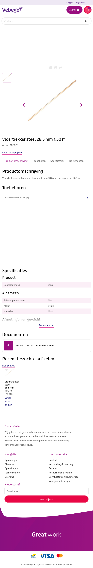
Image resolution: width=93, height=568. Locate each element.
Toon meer (46, 325)
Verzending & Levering (61, 464)
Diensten (9, 464)
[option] (9, 390)
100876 (8, 394)
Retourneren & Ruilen (60, 472)
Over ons (9, 476)
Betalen (53, 468)
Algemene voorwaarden (45, 564)
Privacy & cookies (65, 564)
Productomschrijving (16, 161)
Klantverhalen (12, 472)
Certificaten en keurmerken (63, 476)
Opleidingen (11, 468)
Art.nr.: (6, 145)
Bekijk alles (8, 365)
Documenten (76, 161)
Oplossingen (11, 460)
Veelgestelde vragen (60, 481)
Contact (53, 460)
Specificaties (57, 161)
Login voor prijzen (8, 401)
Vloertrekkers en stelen (17, 198)
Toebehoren (39, 161)
